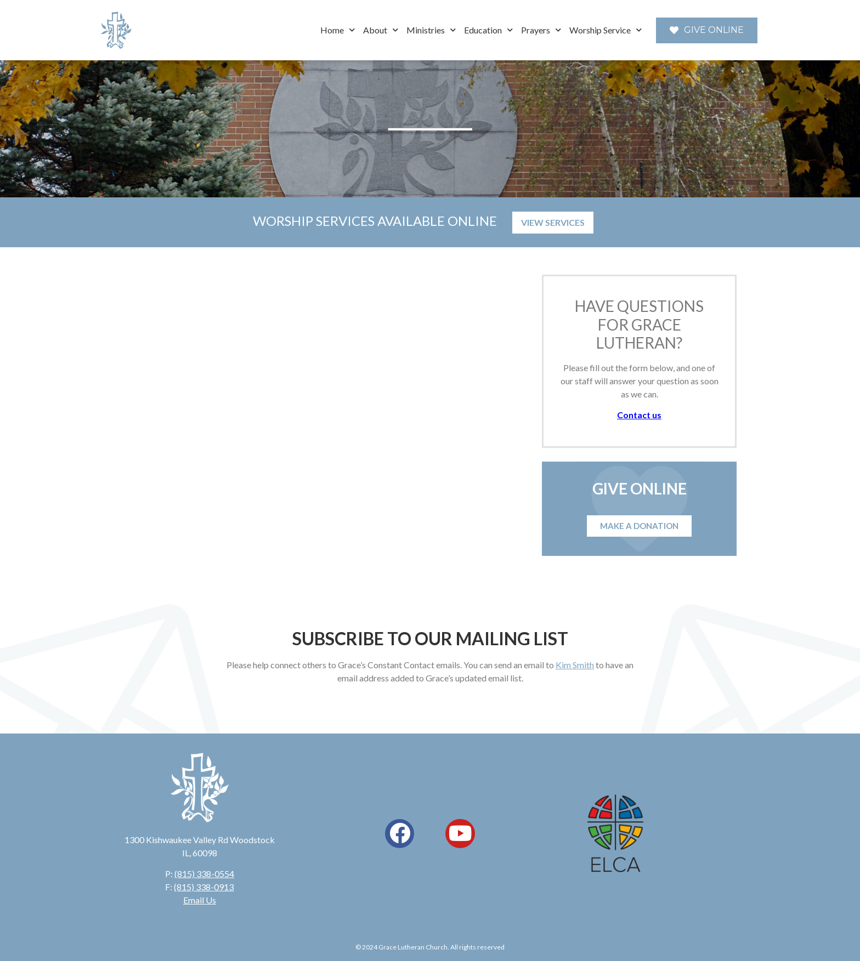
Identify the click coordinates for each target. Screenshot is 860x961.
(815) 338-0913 (204, 887)
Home (337, 29)
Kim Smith (575, 664)
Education (488, 29)
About (380, 29)
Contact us (639, 415)
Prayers (541, 29)
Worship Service (605, 29)
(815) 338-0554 (204, 873)
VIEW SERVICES (553, 222)
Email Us (199, 900)
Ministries (431, 29)
